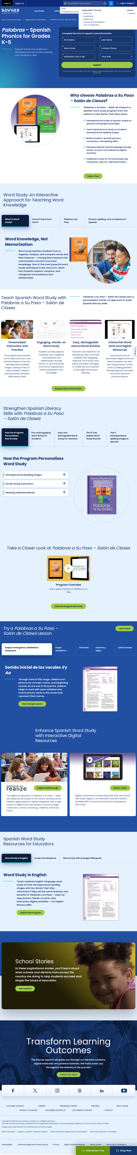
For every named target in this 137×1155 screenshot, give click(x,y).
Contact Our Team (68, 1075)
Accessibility (7, 1146)
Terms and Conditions (116, 1146)
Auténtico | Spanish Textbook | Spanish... (32, 1133)
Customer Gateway (15, 1107)
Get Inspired (25, 989)
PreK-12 (7, 3)
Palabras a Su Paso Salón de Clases (63, 20)
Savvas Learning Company (11, 20)
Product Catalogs (28, 1111)
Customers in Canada (82, 1111)
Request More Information (68, 388)
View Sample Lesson (32, 703)
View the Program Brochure (68, 606)
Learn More (124, 628)
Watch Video (120, 788)
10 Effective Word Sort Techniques (103, 1133)
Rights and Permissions (74, 1146)
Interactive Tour (92, 1150)
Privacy (56, 1146)
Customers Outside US (55, 1111)
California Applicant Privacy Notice (33, 1146)
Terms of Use (95, 1146)
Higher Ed (19, 3)
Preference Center (68, 1107)
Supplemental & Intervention (35, 20)
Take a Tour (93, 176)
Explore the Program (30, 913)
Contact (125, 11)
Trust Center (122, 1107)
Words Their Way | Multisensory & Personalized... (69, 1133)
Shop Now (123, 1150)
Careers (41, 1107)
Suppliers (95, 1107)
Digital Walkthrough (47, 788)
